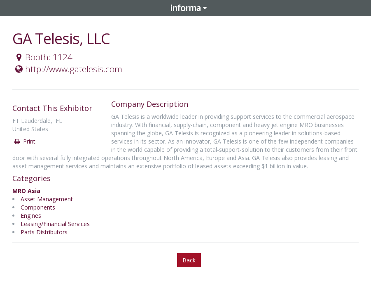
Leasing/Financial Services (55, 224)
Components (38, 207)
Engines (31, 215)
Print (24, 141)
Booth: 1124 (42, 57)
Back (189, 260)
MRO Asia (26, 191)
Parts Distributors (44, 232)
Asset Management (47, 199)
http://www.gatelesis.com (67, 69)
